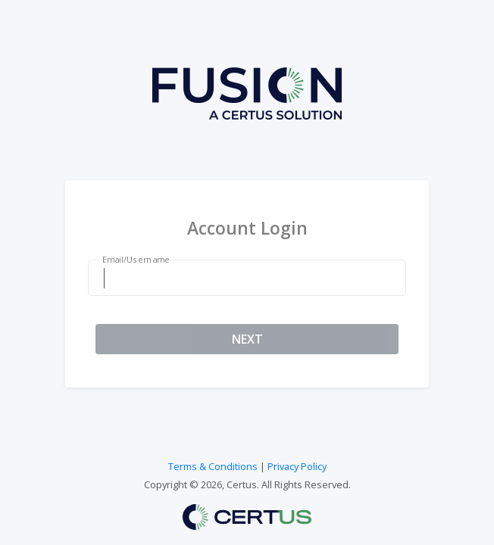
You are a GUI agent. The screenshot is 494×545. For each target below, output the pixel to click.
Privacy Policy (297, 466)
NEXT (247, 339)
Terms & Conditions (213, 466)
